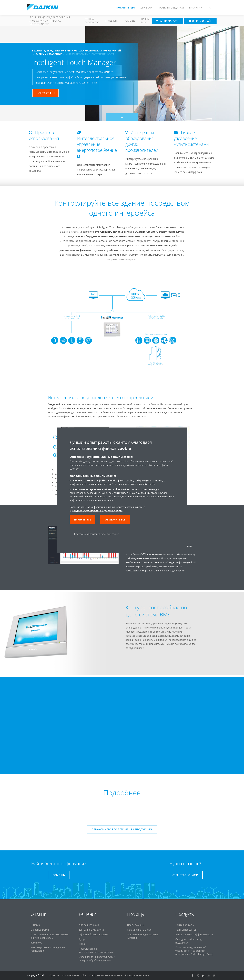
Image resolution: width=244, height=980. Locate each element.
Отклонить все (115, 519)
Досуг (82, 939)
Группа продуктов (92, 20)
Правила (54, 975)
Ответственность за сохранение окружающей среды (49, 936)
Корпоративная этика (137, 975)
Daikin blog (145, 20)
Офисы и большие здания (93, 934)
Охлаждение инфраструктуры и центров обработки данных (97, 958)
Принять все (82, 519)
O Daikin (35, 925)
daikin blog (36, 942)
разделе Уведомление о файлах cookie (97, 510)
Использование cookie (74, 975)
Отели (82, 944)
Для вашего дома (89, 925)
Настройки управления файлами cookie (96, 533)
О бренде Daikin (39, 929)
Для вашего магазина (91, 929)
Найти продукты (184, 925)
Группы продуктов (186, 929)
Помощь (130, 20)
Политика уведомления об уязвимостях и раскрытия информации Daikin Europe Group (194, 951)
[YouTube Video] (122, 725)
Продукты (111, 20)
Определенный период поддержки (188, 941)
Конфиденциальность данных (105, 975)
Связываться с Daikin (139, 929)
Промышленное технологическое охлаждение (96, 950)
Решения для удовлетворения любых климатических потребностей (50, 21)
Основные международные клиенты (142, 936)
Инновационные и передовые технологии (47, 949)
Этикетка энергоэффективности (194, 934)
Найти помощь (135, 925)
